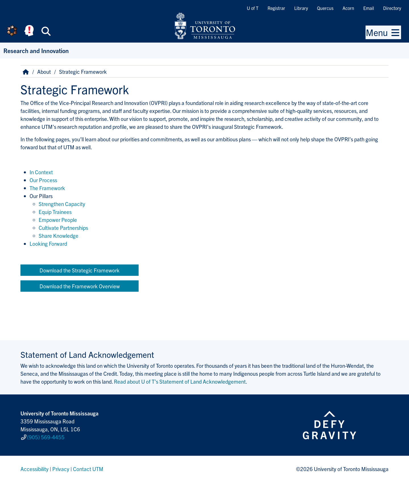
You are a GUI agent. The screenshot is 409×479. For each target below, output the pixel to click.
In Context (41, 172)
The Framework (47, 187)
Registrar (276, 8)
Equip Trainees (55, 211)
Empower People (58, 219)
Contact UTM (88, 466)
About (44, 71)
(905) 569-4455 (45, 435)
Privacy (60, 466)
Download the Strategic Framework (79, 270)
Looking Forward (48, 243)
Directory (392, 8)
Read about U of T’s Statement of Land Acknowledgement (180, 381)
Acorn (348, 8)
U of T (252, 8)
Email (368, 8)
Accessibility (34, 466)
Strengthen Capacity (62, 203)
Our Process (43, 180)
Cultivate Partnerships (63, 227)
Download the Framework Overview (79, 286)
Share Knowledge (58, 235)
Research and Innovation (36, 50)
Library (301, 8)
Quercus (325, 8)
